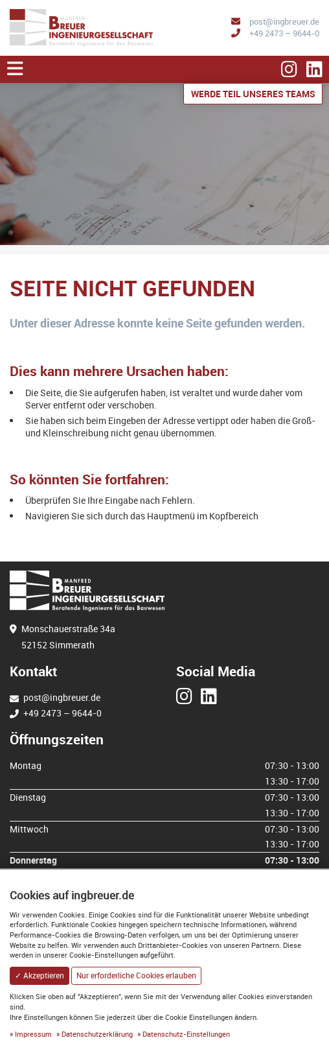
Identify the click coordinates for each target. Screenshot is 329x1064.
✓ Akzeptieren (39, 975)
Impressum (33, 1034)
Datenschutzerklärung (97, 1034)
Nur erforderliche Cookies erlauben (136, 975)
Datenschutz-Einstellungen (186, 1034)
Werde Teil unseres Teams (253, 94)
